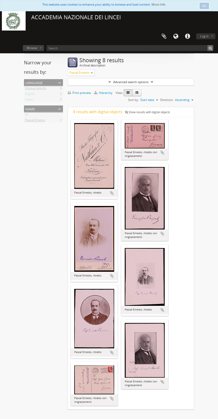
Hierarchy (103, 93)
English (30, 95)
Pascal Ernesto (35, 121)
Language (176, 36)
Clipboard (164, 36)
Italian (29, 100)
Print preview (79, 93)
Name (30, 108)
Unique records (35, 89)
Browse (32, 48)
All (26, 115)
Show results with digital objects (147, 112)
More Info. (159, 4)
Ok (204, 6)
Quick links (187, 36)
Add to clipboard (111, 193)
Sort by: (133, 100)
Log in (204, 36)
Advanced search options (130, 82)
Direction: (167, 100)
